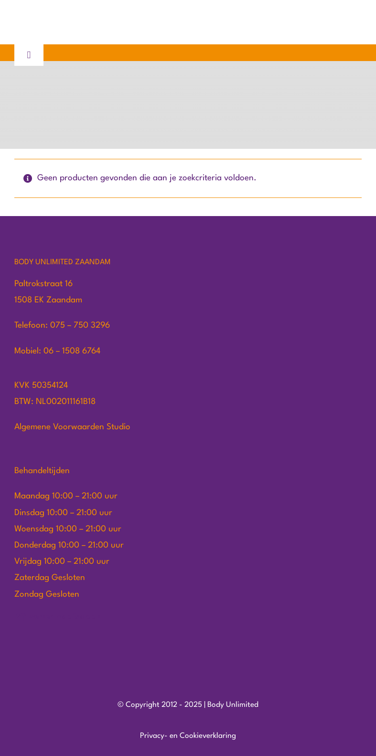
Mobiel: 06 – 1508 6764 (57, 351)
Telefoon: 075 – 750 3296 (62, 325)
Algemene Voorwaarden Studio (72, 427)
